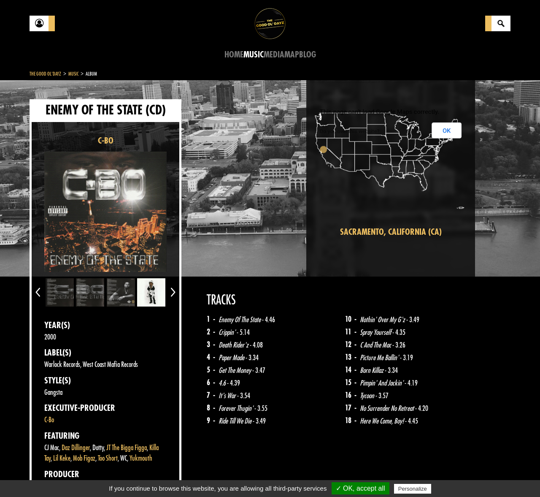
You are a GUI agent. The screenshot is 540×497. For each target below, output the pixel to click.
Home (233, 54)
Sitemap (168, 476)
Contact (50, 475)
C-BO (105, 140)
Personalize (412, 489)
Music (253, 54)
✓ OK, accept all (360, 488)
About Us (135, 476)
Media (274, 54)
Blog (307, 54)
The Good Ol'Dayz (45, 73)
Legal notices (96, 476)
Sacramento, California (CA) (391, 232)
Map (291, 54)
